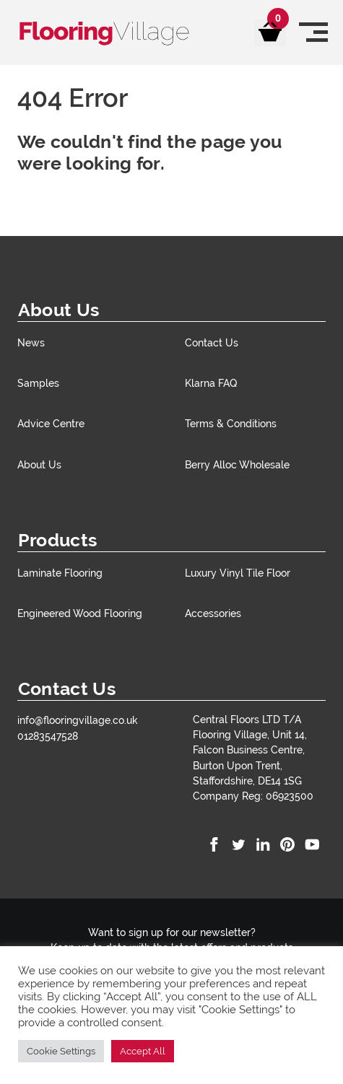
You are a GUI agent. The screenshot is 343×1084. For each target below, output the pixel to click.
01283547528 (47, 736)
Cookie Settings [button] (61, 1051)
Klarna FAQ (211, 383)
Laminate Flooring (60, 573)
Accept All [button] (142, 1051)
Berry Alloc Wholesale (237, 464)
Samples (38, 383)
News (31, 342)
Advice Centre (50, 423)
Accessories (213, 613)
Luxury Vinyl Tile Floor (237, 573)
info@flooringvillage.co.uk (77, 720)
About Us (39, 464)
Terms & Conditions (231, 423)
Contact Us (211, 342)
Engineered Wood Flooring (79, 613)
